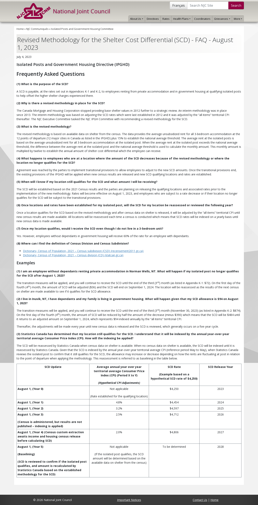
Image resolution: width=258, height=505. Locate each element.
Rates (166, 19)
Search (236, 5)
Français (178, 5)
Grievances (222, 19)
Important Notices (129, 500)
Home (20, 29)
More (238, 19)
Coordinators (202, 19)
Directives (153, 19)
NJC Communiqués (37, 29)
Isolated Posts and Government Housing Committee (82, 29)
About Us (136, 19)
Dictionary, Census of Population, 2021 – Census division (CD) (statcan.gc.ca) (73, 255)
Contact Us (200, 500)
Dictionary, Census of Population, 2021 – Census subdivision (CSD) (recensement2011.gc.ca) (83, 251)
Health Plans (181, 19)
